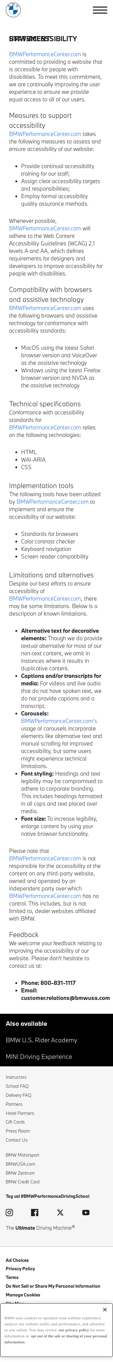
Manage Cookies (23, 1295)
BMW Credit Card (22, 1182)
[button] (100, 10)
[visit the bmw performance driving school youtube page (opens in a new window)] (85, 1213)
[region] (56, 1330)
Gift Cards (15, 1122)
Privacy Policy (20, 1268)
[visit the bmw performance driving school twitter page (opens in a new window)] (60, 1213)
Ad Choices (17, 1260)
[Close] (104, 1309)
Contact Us (16, 1140)
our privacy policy (73, 1330)
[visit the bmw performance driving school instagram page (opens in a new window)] (9, 1213)
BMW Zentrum (20, 1173)
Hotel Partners (20, 1113)
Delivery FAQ (18, 1095)
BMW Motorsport (22, 1155)
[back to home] (13, 10)
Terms (12, 1277)
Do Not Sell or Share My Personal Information (53, 1286)
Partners (14, 1104)
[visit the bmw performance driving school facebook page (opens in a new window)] (34, 1213)
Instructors (16, 1077)
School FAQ (17, 1086)
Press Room (18, 1131)
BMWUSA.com (20, 1164)
